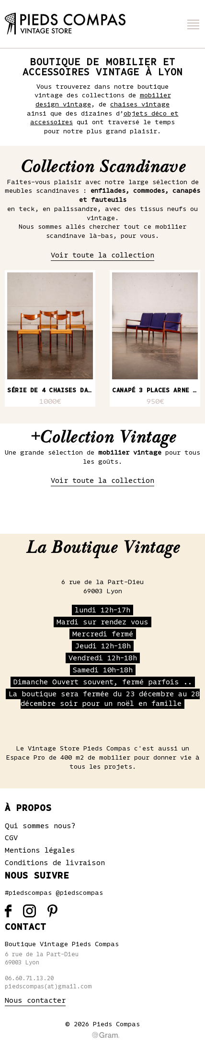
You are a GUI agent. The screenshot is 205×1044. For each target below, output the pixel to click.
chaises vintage (140, 104)
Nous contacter (35, 1000)
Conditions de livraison (55, 863)
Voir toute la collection (102, 255)
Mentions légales (40, 850)
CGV (11, 838)
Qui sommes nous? (40, 826)
